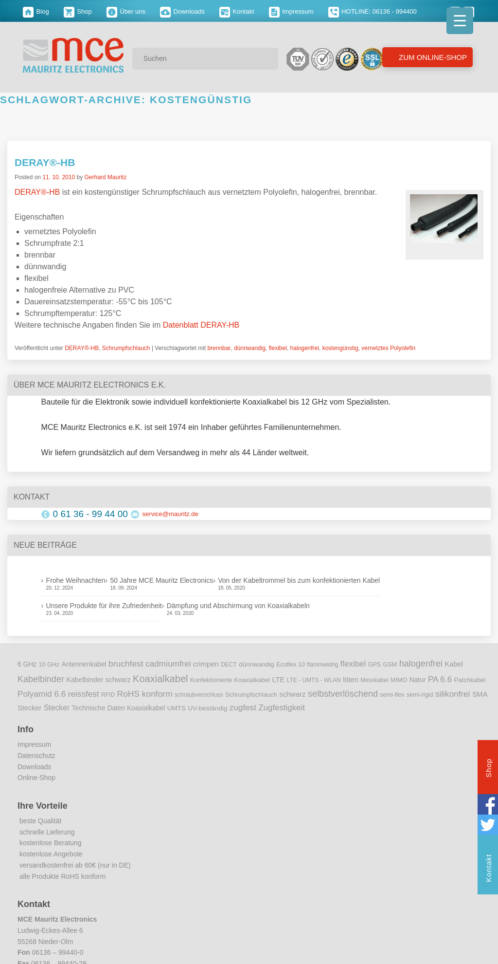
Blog (36, 11)
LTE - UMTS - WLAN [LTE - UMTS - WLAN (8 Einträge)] (314, 680)
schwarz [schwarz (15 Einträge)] (292, 694)
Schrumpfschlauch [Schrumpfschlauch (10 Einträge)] (251, 694)
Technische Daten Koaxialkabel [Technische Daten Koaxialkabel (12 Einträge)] (118, 708)
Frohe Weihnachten (76, 580)
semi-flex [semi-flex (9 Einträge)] (392, 694)
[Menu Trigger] (459, 20)
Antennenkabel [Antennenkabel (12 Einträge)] (84, 664)
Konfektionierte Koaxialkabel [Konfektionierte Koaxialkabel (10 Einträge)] (230, 680)
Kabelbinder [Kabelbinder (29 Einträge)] (41, 679)
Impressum (291, 11)
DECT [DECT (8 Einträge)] (229, 664)
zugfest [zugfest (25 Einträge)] (243, 707)
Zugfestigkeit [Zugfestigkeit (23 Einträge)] (281, 707)
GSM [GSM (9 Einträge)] (390, 664)
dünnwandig (250, 348)
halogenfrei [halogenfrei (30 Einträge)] (421, 663)
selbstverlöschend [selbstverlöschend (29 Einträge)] (343, 694)
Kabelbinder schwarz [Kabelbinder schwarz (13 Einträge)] (98, 680)
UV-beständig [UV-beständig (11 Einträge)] (207, 708)
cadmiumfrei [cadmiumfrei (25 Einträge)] (168, 663)
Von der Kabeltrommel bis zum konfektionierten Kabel (299, 580)
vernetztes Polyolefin (388, 348)
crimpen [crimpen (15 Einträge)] (206, 664)
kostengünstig (340, 348)
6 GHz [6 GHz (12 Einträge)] (27, 664)
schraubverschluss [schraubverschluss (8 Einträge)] (199, 694)
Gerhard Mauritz (105, 177)
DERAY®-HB (45, 162)
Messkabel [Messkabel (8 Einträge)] (374, 680)
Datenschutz (36, 756)
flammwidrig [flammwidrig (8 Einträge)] (322, 664)
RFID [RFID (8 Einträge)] (108, 694)
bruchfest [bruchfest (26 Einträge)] (125, 663)
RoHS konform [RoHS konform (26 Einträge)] (145, 694)
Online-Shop (36, 777)
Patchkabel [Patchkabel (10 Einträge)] (469, 680)
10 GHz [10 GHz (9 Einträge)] (49, 664)
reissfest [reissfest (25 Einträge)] (83, 694)
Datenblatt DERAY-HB (201, 325)
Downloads (182, 11)
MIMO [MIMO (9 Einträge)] (399, 680)
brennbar (219, 348)
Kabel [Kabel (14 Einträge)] (454, 664)
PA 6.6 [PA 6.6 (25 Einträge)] (440, 679)
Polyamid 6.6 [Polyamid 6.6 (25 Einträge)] (42, 694)
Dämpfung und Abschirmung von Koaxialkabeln (238, 606)
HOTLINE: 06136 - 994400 (372, 11)
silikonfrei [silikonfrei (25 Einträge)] (452, 694)
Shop (78, 11)
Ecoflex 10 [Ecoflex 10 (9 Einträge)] (290, 664)
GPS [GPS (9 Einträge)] (374, 664)
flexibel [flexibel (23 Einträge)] (353, 663)
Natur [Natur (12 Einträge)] (417, 680)
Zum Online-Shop (432, 57)
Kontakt (236, 11)
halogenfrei (304, 348)
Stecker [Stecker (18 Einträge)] (57, 708)
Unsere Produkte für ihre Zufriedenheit (104, 606)
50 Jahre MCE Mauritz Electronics (161, 580)
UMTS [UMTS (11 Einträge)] (176, 708)
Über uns (126, 11)
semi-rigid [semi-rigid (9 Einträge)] (420, 694)
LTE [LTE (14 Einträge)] (278, 680)
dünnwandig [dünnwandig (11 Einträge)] (256, 664)
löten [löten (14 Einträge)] (350, 680)
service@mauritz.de (170, 514)
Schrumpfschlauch (126, 348)
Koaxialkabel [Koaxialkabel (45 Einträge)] (160, 678)
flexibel (278, 348)
